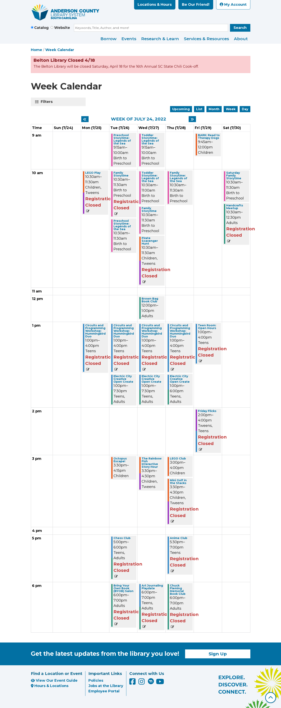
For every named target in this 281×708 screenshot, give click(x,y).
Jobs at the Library (105, 686)
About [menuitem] (241, 38)
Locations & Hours (155, 4)
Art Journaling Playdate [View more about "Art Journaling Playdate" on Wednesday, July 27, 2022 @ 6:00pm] (152, 587)
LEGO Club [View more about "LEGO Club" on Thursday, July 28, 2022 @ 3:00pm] (178, 458)
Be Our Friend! (195, 4)
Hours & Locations (50, 686)
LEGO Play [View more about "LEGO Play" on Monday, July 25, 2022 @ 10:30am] (92, 172)
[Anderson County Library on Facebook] (133, 683)
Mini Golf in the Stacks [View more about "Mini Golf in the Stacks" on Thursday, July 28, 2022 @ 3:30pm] (178, 481)
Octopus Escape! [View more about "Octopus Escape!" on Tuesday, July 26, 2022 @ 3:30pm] (120, 460)
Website (62, 28)
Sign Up (218, 654)
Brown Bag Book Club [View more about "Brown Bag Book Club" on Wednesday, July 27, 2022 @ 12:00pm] (150, 300)
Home (36, 50)
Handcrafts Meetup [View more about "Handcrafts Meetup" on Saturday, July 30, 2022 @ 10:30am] (234, 207)
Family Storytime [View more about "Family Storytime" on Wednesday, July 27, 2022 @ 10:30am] (149, 209)
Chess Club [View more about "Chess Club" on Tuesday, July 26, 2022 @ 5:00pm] (122, 538)
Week (231, 109)
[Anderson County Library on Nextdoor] (151, 681)
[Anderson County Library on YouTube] (160, 683)
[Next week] (192, 119)
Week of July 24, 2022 (138, 119)
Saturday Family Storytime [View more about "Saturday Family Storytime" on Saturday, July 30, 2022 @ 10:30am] (233, 175)
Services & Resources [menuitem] (206, 38)
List (199, 109)
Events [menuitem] (128, 38)
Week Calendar (59, 50)
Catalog (41, 28)
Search (240, 28)
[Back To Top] (270, 697)
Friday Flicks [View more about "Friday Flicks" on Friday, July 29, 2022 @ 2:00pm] (207, 411)
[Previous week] (85, 119)
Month (214, 109)
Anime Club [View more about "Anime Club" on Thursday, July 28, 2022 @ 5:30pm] (178, 538)
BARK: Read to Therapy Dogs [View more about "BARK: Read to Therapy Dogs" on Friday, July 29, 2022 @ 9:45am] (209, 136)
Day (245, 109)
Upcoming (181, 109)
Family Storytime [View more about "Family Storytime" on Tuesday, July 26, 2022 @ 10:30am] (121, 174)
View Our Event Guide (54, 680)
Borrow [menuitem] (108, 38)
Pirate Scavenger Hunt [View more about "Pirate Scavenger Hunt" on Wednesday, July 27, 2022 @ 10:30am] (150, 241)
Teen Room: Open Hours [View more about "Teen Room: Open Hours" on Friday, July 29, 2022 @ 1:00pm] (207, 326)
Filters (47, 102)
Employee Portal (103, 691)
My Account (233, 4)
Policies (95, 680)
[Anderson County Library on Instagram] (142, 683)
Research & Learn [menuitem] (160, 38)
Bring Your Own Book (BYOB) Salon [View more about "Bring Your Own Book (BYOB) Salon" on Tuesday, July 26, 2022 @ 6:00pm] (123, 588)
